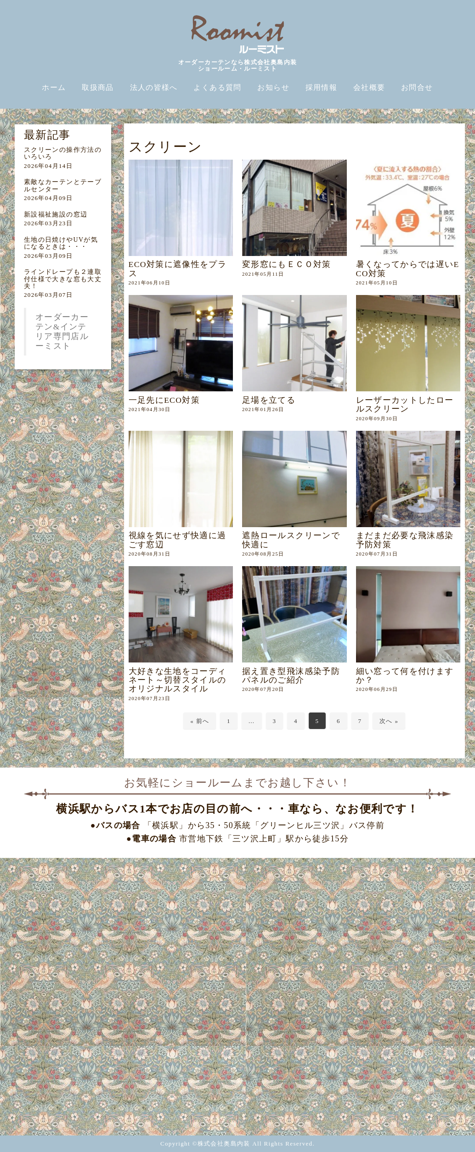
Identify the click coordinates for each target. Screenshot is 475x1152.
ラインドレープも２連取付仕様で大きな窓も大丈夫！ (63, 278)
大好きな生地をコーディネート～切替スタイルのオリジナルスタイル (177, 680)
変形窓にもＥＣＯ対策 (286, 264)
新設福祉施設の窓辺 (55, 214)
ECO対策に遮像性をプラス (178, 269)
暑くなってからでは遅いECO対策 (407, 269)
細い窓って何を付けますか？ (405, 676)
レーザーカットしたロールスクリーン (405, 404)
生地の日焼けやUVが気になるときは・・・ (61, 243)
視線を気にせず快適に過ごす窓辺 (177, 540)
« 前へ (199, 721)
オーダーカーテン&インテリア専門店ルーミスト (62, 331)
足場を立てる (268, 400)
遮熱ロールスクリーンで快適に (291, 540)
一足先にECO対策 (164, 400)
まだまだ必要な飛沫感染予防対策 (405, 540)
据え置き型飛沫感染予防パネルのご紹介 (291, 676)
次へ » (388, 721)
